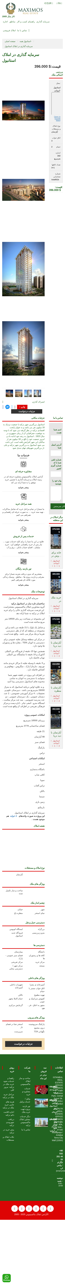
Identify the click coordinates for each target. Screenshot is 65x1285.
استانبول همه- (26, 41)
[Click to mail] (15, 407)
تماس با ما (22, 30)
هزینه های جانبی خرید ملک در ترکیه (8, 1105)
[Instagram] (36, 1208)
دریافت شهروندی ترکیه (10, 1122)
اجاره (5, 21)
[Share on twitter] (12, 407)
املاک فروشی (9, 30)
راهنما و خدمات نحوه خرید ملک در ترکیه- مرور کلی (8, 1084)
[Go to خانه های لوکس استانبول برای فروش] (41, 1102)
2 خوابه (13, 816)
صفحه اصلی (10, 41)
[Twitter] (29, 1208)
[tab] (9, 393)
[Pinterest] (50, 1208)
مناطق (12, 21)
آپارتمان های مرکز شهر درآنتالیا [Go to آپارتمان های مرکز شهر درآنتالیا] (53, 1125)
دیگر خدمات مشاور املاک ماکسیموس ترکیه (24, 1120)
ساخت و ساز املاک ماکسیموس (24, 1081)
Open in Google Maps (57, 118)
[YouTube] (14, 1208)
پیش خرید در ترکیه (8, 1131)
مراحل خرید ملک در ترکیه (8, 1095)
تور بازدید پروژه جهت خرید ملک (25, 1109)
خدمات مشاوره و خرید (26, 1091)
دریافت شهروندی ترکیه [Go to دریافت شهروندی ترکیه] (53, 1089)
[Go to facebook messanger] (7, 407)
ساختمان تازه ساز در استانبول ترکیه (28, 603)
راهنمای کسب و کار (26, 21)
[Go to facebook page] (3, 407)
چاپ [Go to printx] (22, 407)
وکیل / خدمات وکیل (25, 1100)
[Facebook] (21, 1208)
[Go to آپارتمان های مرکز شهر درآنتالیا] (41, 1121)
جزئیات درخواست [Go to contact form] (26, 411)
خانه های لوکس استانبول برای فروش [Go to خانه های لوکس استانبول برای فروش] (53, 1106)
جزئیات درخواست (23, 1044)
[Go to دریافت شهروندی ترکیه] (41, 1089)
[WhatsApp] (6, 1278)
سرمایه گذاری (43, 21)
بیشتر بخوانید (23, 487)
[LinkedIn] (43, 1208)
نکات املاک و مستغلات (8, 1138)
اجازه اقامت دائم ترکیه (9, 1113)
